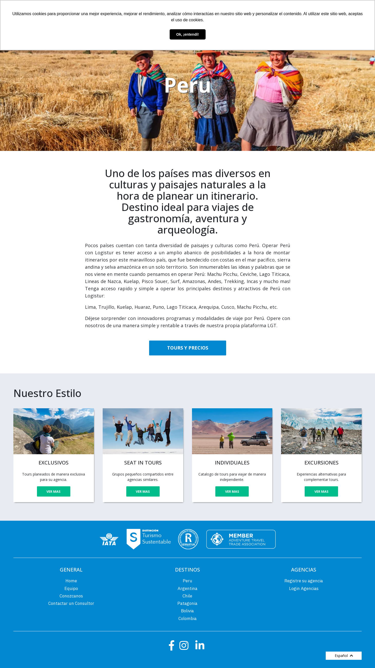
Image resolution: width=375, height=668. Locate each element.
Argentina (187, 588)
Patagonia (187, 603)
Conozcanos (71, 596)
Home (71, 581)
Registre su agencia (303, 581)
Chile (187, 596)
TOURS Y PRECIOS (187, 348)
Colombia (187, 618)
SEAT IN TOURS (143, 462)
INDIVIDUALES (232, 462)
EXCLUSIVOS (54, 462)
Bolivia (187, 611)
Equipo (71, 588)
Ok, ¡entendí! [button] (187, 34)
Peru (187, 581)
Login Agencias (304, 588)
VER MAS (53, 491)
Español (344, 655)
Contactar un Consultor (71, 603)
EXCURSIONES (321, 462)
